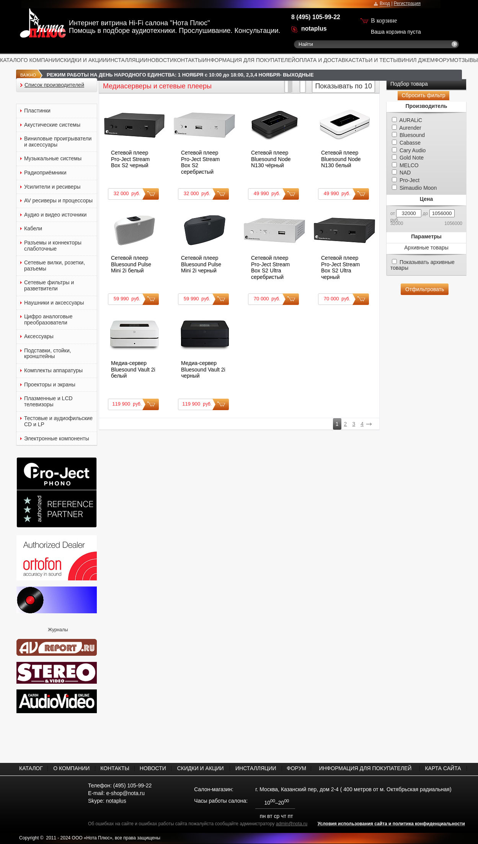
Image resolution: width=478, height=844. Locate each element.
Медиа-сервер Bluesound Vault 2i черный (203, 369)
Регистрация (407, 3)
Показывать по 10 (343, 86)
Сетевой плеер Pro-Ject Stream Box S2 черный (130, 159)
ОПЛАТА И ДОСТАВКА (323, 60)
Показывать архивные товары (422, 265)
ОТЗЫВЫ (466, 60)
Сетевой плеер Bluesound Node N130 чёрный (271, 159)
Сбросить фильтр (423, 95)
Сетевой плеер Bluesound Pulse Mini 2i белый (131, 264)
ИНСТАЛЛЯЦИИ (127, 60)
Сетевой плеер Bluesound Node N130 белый (341, 159)
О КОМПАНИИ (42, 60)
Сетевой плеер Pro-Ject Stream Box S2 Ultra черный (340, 267)
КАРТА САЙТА (443, 768)
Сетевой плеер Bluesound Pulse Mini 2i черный (201, 264)
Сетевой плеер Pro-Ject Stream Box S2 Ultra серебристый (270, 267)
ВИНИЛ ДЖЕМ (416, 60)
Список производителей (54, 85)
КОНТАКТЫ (188, 60)
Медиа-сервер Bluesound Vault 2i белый (133, 369)
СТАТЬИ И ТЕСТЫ (375, 60)
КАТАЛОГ (12, 60)
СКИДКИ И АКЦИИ (83, 60)
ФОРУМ (444, 60)
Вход (385, 3)
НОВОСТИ (160, 60)
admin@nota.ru (291, 823)
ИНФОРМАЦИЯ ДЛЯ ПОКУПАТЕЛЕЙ (249, 60)
